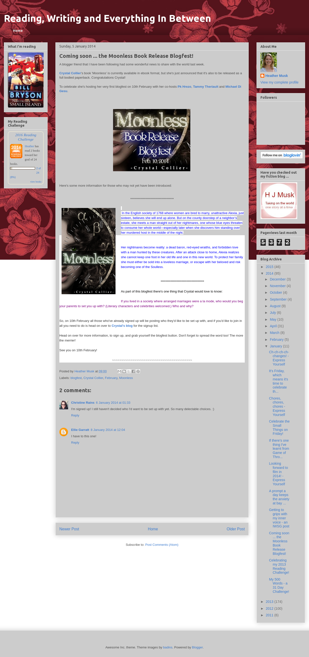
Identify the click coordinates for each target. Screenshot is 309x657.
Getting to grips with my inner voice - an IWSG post (279, 518)
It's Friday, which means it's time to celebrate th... (278, 381)
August (275, 306)
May (273, 319)
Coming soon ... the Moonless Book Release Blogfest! (279, 543)
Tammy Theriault (205, 86)
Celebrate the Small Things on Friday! (279, 427)
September (278, 299)
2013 (270, 602)
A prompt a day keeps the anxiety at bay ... (279, 497)
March (275, 333)
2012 (270, 608)
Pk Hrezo (184, 86)
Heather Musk (276, 76)
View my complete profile (279, 82)
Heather (29, 146)
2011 (270, 615)
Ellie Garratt (80, 430)
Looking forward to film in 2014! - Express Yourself (278, 474)
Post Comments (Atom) (161, 545)
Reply (75, 415)
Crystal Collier (70, 73)
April (274, 326)
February (111, 378)
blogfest (76, 378)
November (278, 286)
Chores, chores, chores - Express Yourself (277, 406)
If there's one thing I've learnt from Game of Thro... (279, 448)
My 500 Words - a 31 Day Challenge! (279, 585)
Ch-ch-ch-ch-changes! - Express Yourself (279, 358)
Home (18, 31)
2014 (270, 273)
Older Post (236, 529)
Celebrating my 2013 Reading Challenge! (279, 566)
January (276, 346)
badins (167, 647)
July (273, 313)
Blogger (197, 647)
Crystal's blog (122, 326)
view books (35, 181)
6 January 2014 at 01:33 (113, 402)
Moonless (126, 378)
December (278, 279)
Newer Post (69, 529)
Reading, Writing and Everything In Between (107, 18)
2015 (270, 267)
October (276, 292)
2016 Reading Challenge (25, 137)
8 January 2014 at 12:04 (108, 430)
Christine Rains (82, 402)
